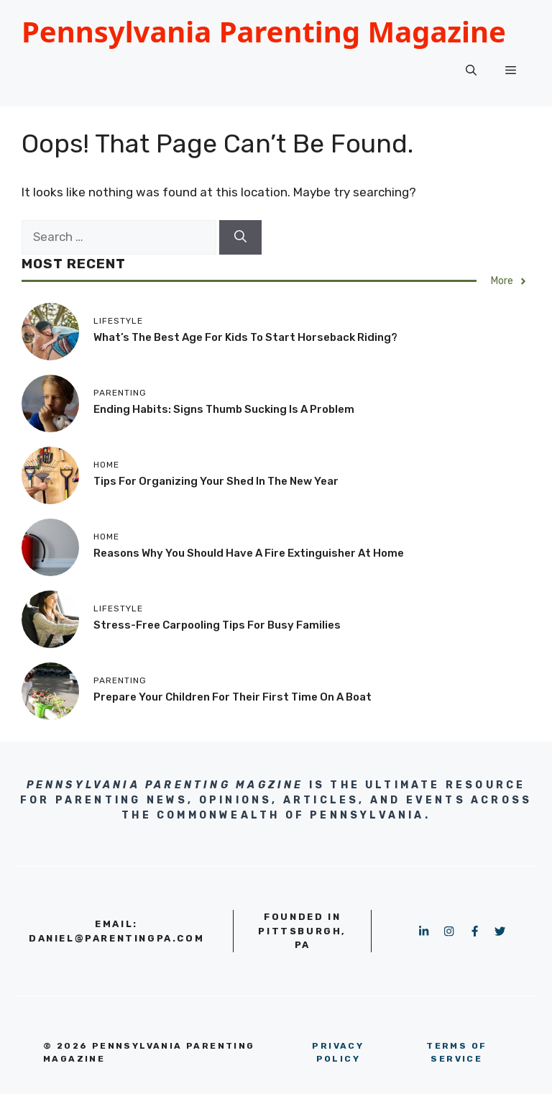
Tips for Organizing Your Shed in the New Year (216, 481)
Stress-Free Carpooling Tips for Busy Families (217, 625)
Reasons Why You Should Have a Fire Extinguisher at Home (248, 553)
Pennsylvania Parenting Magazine (264, 31)
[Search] (240, 237)
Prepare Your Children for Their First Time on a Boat (232, 696)
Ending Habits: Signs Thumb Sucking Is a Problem (223, 409)
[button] (471, 70)
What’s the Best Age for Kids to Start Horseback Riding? (245, 337)
